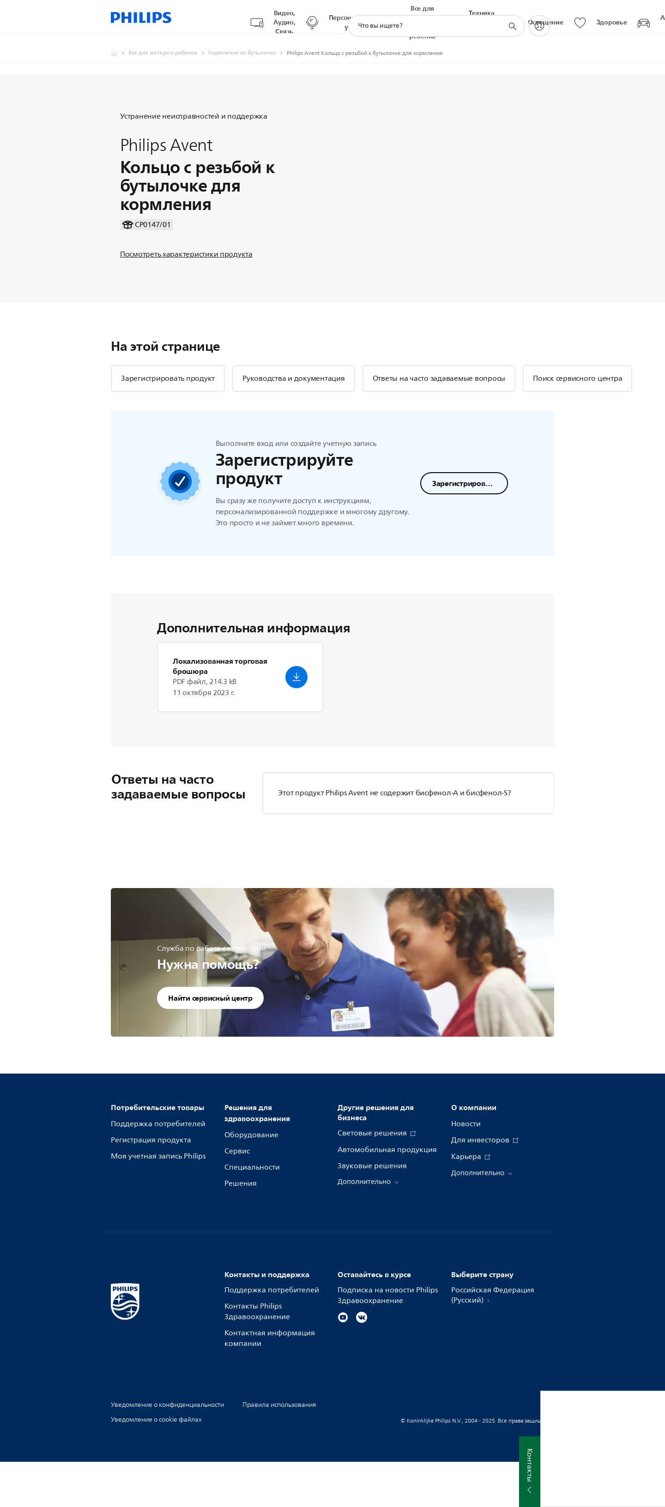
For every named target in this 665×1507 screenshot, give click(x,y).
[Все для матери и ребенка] (168, 44)
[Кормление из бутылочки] (247, 44)
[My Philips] (539, 17)
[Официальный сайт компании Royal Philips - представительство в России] (119, 44)
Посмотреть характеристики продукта (186, 272)
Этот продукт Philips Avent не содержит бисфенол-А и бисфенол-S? (394, 838)
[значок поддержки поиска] (512, 17)
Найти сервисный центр (210, 1042)
